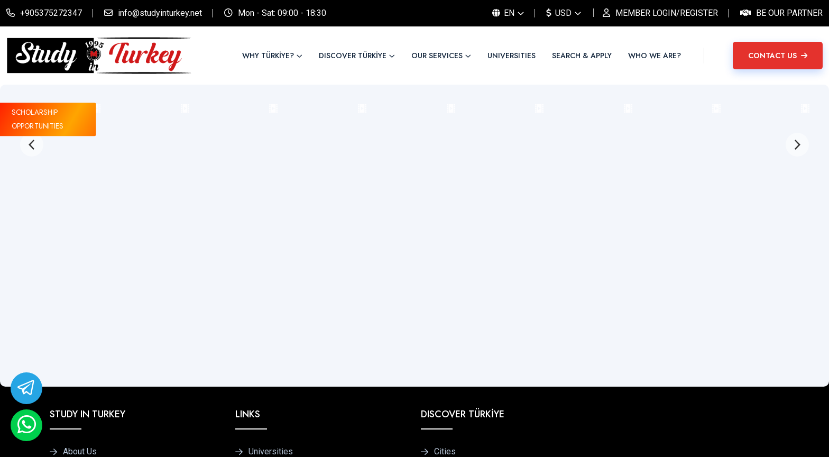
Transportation (460, 341)
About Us (80, 274)
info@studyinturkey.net (160, 13)
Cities (445, 274)
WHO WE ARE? (654, 55)
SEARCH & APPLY (582, 55)
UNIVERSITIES (511, 55)
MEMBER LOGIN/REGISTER (666, 13)
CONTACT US (777, 55)
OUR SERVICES (437, 55)
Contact (77, 363)
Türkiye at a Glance (468, 296)
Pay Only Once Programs (294, 319)
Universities (270, 274)
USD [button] (559, 13)
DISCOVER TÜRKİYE (352, 55)
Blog (71, 341)
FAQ (256, 363)
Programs (266, 296)
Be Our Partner (789, 13)
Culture (447, 363)
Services (79, 296)
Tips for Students (466, 319)
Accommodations (280, 341)
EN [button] (503, 13)
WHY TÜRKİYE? (268, 55)
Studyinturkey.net (150, 438)
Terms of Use (726, 438)
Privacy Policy (661, 438)
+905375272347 (51, 13)
